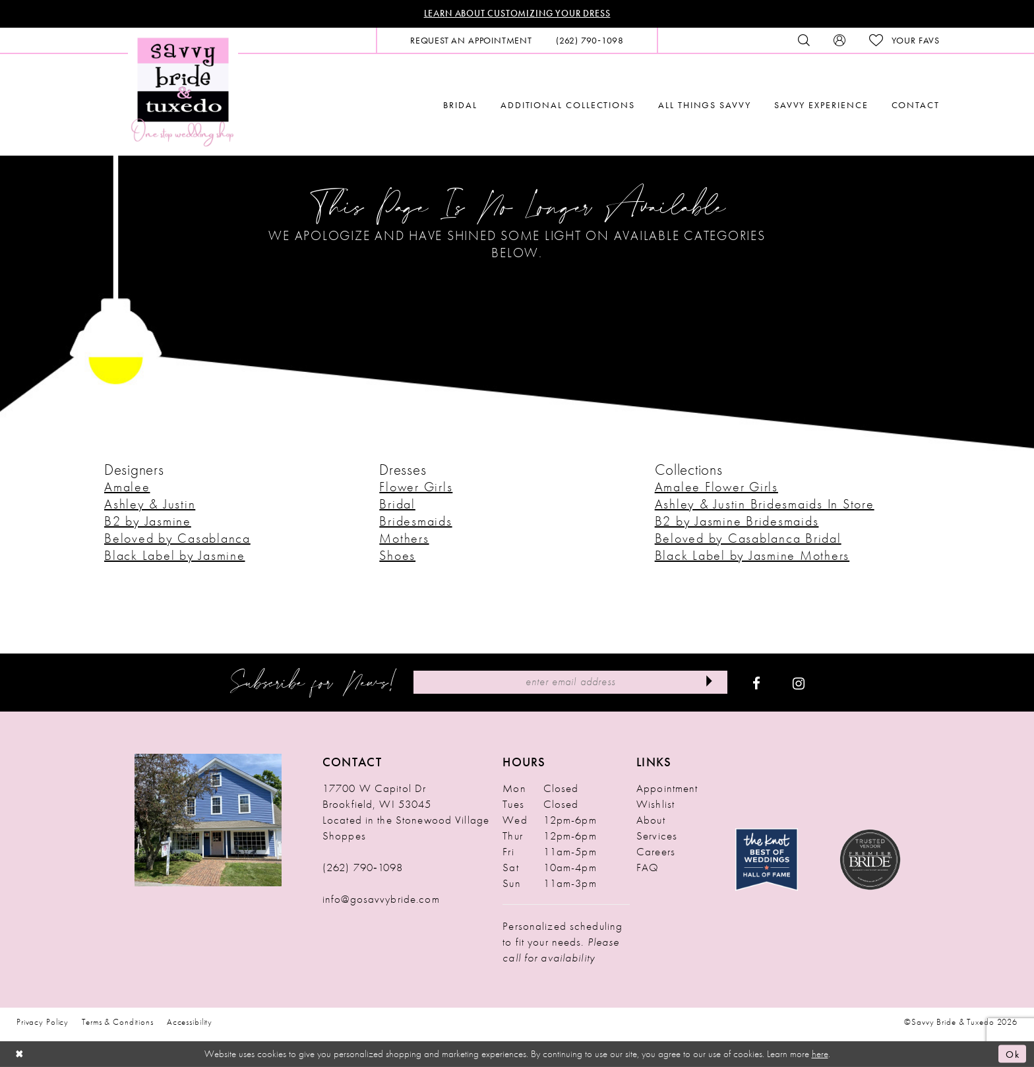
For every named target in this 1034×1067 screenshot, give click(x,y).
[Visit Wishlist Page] (904, 40)
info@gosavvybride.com (381, 899)
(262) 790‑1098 (362, 867)
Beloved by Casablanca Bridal (748, 538)
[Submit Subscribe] (709, 682)
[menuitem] (471, 40)
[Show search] (804, 40)
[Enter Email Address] (570, 682)
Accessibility (189, 1021)
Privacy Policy (42, 1021)
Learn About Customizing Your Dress (517, 14)
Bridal (397, 503)
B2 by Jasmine (147, 521)
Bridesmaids (415, 521)
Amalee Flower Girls (716, 486)
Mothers (404, 538)
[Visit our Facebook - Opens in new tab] (756, 682)
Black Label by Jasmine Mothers (752, 555)
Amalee (127, 486)
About (650, 819)
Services (656, 835)
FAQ (647, 867)
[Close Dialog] (20, 1054)
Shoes (397, 555)
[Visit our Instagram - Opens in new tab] (798, 682)
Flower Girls (415, 486)
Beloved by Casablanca (177, 538)
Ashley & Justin (149, 503)
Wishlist (655, 804)
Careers (655, 851)
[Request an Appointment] (471, 40)
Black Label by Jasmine (174, 555)
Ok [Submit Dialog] (1012, 1053)
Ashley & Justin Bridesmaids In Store (764, 503)
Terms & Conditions (118, 1021)
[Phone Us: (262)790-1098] (590, 40)
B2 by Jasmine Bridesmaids (737, 521)
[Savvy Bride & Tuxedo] (183, 91)
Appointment (667, 788)
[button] (839, 40)
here (820, 1053)
